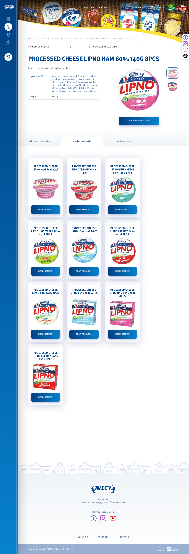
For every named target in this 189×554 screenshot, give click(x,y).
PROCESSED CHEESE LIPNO (83, 38)
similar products (124, 141)
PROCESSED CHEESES (62, 38)
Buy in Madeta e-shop (139, 121)
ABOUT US (89, 7)
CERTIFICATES (123, 7)
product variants (82, 141)
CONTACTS (140, 7)
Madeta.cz (32, 38)
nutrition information (39, 141)
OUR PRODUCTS (45, 38)
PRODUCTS (104, 7)
